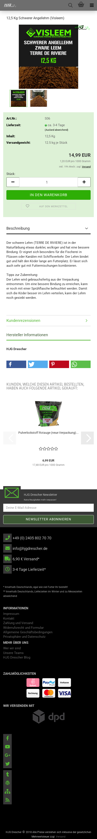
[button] (12, 182)
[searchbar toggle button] (70, 5)
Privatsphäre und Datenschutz (24, 637)
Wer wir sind (12, 648)
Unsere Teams (13, 653)
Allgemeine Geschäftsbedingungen (27, 632)
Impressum (11, 614)
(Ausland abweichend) (56, 130)
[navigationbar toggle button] (91, 5)
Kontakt (8, 618)
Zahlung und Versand (18, 623)
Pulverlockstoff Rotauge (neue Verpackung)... (48, 432)
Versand (60, 836)
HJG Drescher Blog (16, 657)
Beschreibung (18, 228)
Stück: (10, 174)
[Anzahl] (48, 182)
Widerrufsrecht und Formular (23, 628)
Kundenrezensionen (23, 320)
